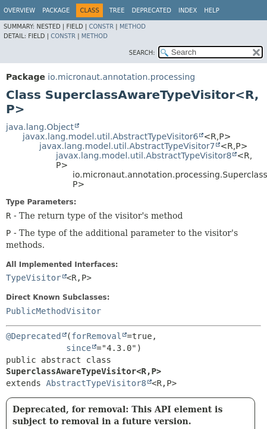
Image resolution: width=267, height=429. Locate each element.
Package (56, 10)
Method (133, 26)
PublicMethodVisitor (53, 311)
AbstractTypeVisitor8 (96, 383)
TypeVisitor (33, 277)
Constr (101, 26)
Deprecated (151, 10)
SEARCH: (142, 52)
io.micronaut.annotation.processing (121, 77)
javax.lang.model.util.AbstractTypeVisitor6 (110, 136)
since (78, 348)
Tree (117, 10)
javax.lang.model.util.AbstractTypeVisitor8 (143, 155)
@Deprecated (33, 336)
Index (187, 10)
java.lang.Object (40, 127)
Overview (19, 10)
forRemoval (96, 336)
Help (211, 10)
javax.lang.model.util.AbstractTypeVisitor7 (127, 146)
